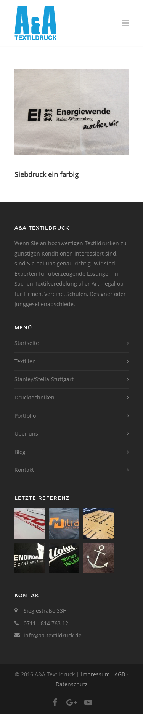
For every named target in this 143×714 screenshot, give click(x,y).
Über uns (26, 433)
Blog (20, 451)
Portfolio (25, 415)
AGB (119, 674)
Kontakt (24, 469)
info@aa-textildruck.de (53, 635)
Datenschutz (72, 684)
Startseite (26, 343)
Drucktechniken (34, 397)
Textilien (25, 361)
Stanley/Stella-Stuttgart (44, 379)
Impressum (95, 674)
